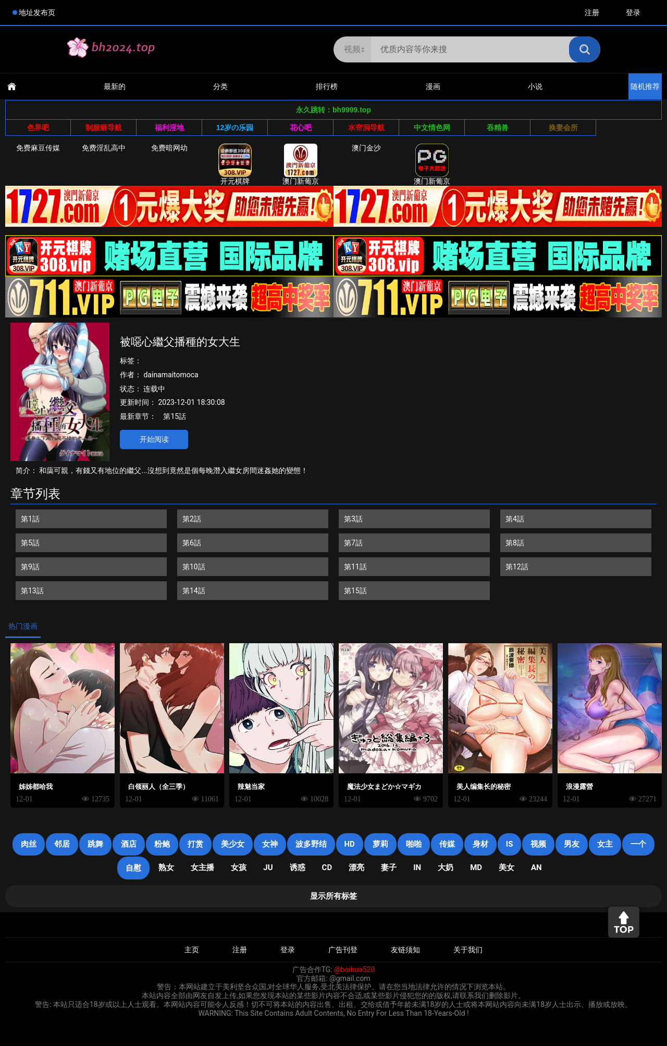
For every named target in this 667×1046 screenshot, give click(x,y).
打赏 (195, 844)
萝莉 (380, 844)
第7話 (353, 543)
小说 (535, 86)
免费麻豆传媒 (38, 148)
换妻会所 (563, 127)
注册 (592, 12)
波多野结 (311, 844)
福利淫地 (169, 127)
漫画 (433, 86)
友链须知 (405, 950)
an (536, 867)
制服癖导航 (103, 127)
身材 (480, 844)
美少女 (232, 844)
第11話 (355, 567)
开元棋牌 (235, 164)
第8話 (514, 543)
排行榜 (327, 86)
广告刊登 (342, 950)
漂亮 (356, 867)
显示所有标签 (333, 896)
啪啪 (414, 844)
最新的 (115, 86)
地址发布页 (37, 12)
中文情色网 (432, 127)
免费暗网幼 (169, 148)
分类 (220, 86)
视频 (538, 844)
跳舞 (95, 844)
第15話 (174, 416)
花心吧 (301, 127)
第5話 (30, 543)
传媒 (447, 844)
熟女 (166, 867)
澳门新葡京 (300, 164)
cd (327, 867)
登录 (633, 12)
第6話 (191, 543)
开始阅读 (154, 439)
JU (268, 867)
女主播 (202, 867)
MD (476, 867)
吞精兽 (498, 127)
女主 (605, 844)
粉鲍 (162, 844)
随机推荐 (645, 86)
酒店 (129, 844)
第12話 (516, 567)
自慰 (133, 868)
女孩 (238, 867)
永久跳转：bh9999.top (333, 110)
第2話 (191, 519)
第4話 (514, 519)
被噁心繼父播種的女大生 (180, 342)
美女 (506, 867)
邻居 (62, 844)
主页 (191, 950)
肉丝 (28, 844)
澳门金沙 (366, 148)
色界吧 (38, 127)
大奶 (445, 867)
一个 (638, 844)
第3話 (353, 519)
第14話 (193, 590)
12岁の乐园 (235, 127)
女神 (270, 844)
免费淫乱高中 (104, 148)
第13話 (32, 590)
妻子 (389, 867)
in (417, 867)
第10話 (193, 567)
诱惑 (297, 867)
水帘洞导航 (366, 127)
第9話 (30, 567)
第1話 (30, 519)
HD (349, 844)
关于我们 (468, 950)
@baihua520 (354, 969)
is (509, 844)
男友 (571, 844)
